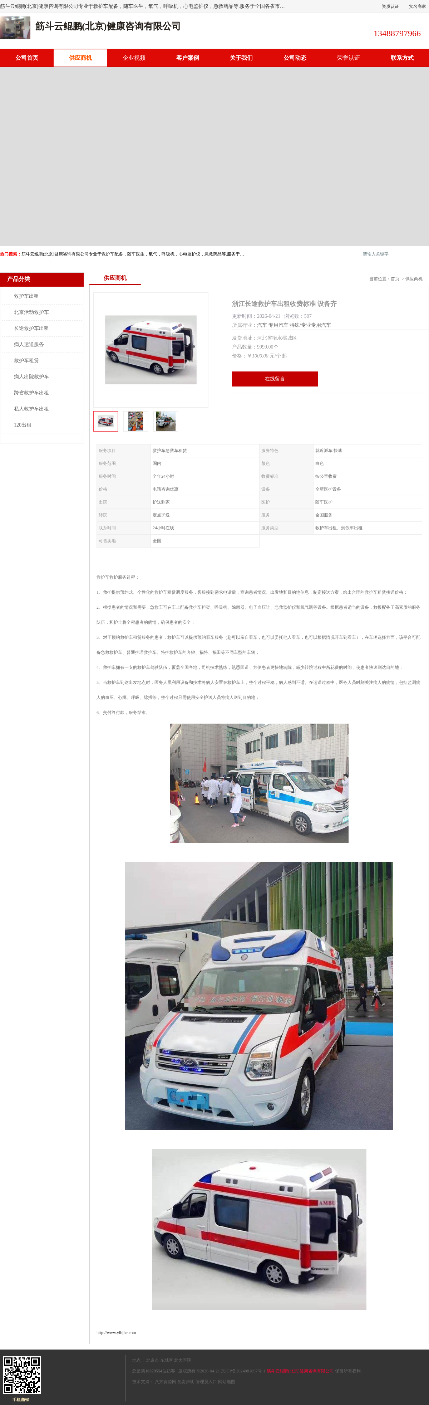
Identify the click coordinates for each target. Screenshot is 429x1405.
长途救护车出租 (31, 328)
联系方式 (402, 58)
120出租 (22, 425)
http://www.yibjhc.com (116, 1332)
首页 (395, 278)
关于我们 (241, 58)
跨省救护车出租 (31, 392)
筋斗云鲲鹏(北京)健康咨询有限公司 (300, 1371)
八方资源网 (165, 1381)
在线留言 (275, 378)
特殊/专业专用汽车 (310, 325)
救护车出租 (26, 296)
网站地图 (226, 1381)
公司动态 (294, 58)
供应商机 (80, 58)
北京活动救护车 (31, 312)
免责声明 (185, 1381)
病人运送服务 (29, 344)
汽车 (262, 325)
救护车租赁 (26, 360)
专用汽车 (278, 325)
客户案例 (187, 58)
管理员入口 (206, 1381)
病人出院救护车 (31, 376)
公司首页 (26, 58)
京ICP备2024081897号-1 (243, 1371)
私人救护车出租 (31, 409)
